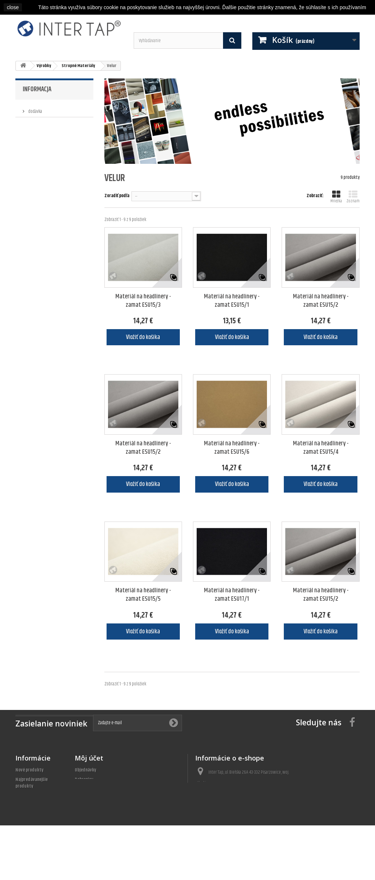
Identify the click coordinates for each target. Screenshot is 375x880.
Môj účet (89, 758)
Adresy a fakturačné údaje (99, 789)
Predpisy (35, 120)
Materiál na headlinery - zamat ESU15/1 (232, 300)
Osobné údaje (87, 798)
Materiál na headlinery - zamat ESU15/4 (321, 447)
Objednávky (85, 770)
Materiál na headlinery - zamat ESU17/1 (232, 594)
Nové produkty (29, 770)
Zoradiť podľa (116, 195)
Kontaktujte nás (31, 805)
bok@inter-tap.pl (234, 810)
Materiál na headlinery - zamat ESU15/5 (143, 594)
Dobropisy (84, 779)
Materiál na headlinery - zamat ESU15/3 (143, 300)
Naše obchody (39, 142)
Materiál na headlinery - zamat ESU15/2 (321, 300)
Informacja (37, 89)
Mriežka (336, 197)
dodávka (34, 109)
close (13, 7)
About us (35, 131)
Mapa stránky (28, 833)
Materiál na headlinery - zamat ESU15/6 (232, 447)
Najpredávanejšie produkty (31, 783)
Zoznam (353, 197)
